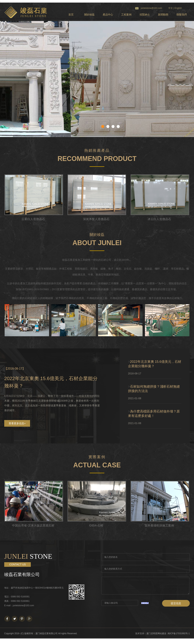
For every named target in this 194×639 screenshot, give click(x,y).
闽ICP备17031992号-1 (179, 633)
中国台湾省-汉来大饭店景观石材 (33, 525)
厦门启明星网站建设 (156, 633)
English (178, 8)
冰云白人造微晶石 (159, 219)
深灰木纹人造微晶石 (96, 219)
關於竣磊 (89, 14)
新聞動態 (163, 14)
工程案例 (126, 14)
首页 (71, 14)
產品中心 (108, 14)
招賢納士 (145, 14)
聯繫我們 (181, 14)
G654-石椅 (96, 525)
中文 (170, 8)
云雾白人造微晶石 (33, 219)
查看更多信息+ (17, 423)
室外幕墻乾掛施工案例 (159, 525)
